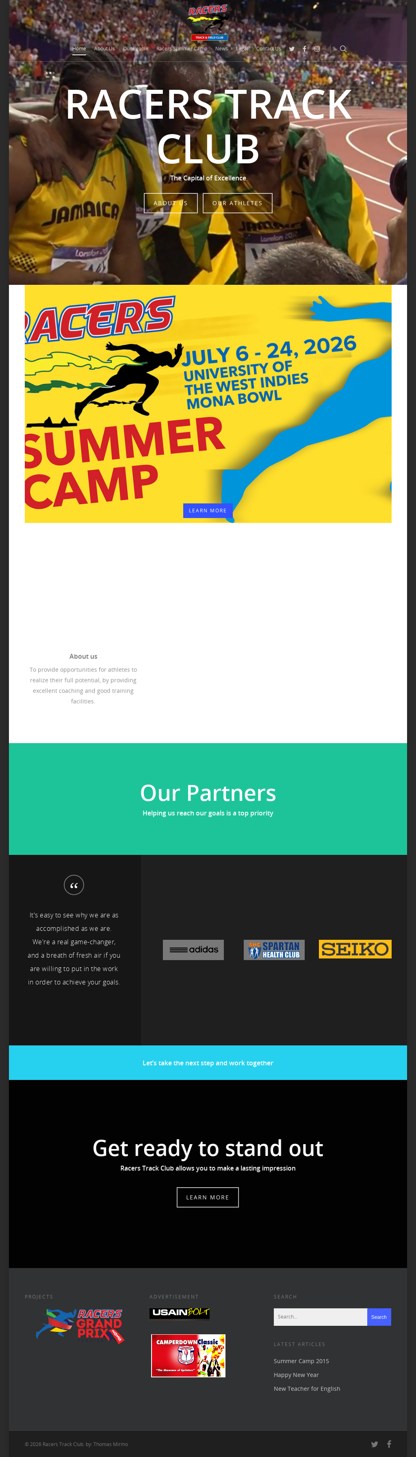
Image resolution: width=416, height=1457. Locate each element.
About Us (104, 48)
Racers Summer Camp (181, 48)
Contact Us (268, 48)
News (221, 48)
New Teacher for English (307, 1388)
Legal (242, 48)
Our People (135, 48)
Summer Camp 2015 (301, 1361)
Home (79, 48)
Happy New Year (296, 1375)
